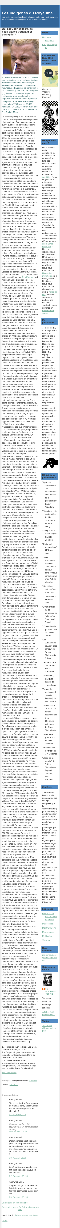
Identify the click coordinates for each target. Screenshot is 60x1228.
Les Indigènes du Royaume (27, 13)
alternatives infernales (47, 245)
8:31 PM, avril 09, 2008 (17, 1115)
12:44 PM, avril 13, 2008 (18, 1131)
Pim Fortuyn (27, 277)
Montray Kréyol (49, 928)
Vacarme (46, 940)
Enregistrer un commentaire (15, 1203)
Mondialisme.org (9, 1072)
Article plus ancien (30, 1207)
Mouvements (48, 932)
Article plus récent (10, 1207)
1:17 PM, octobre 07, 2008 (18, 1176)
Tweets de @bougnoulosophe (49, 1028)
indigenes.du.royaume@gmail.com (49, 958)
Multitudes (47, 936)
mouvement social (48, 311)
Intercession (47, 924)
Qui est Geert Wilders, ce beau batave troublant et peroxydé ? (17, 31)
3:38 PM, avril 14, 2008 (17, 1158)
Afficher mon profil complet (48, 1013)
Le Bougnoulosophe (50, 991)
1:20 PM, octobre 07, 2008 (18, 1197)
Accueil (20, 1208)
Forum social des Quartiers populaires (49, 916)
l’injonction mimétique (47, 274)
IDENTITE (14, 1085)
